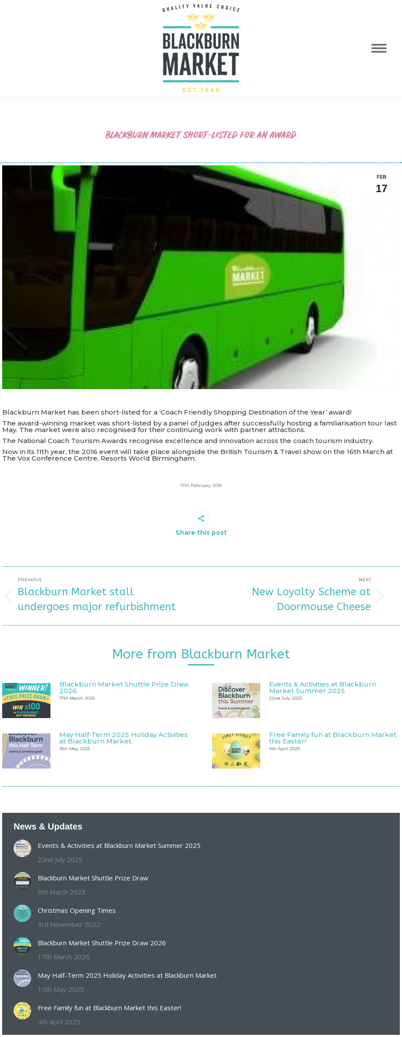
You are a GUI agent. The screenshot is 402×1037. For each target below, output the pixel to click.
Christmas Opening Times (77, 910)
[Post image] (26, 700)
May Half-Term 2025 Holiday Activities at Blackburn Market (123, 737)
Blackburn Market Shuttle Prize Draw (93, 877)
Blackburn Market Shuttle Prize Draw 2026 (124, 687)
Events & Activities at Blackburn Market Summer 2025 (322, 687)
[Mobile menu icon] (384, 48)
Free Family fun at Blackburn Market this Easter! (332, 737)
